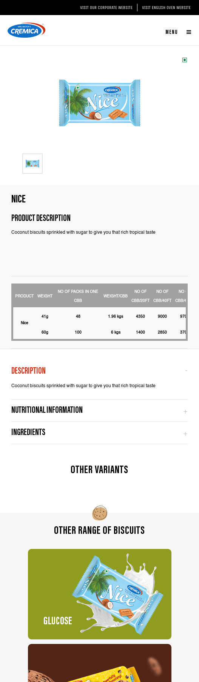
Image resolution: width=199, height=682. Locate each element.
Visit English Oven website (166, 7)
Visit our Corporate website (106, 7)
